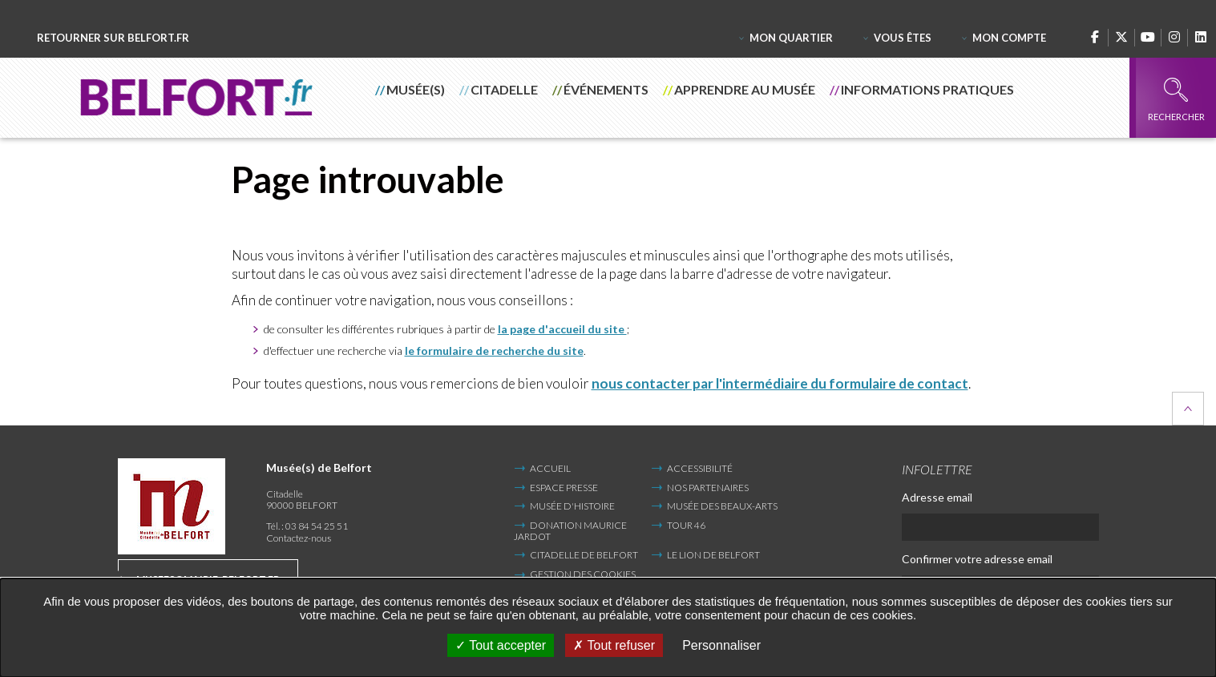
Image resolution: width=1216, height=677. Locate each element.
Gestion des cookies (583, 574)
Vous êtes (902, 37)
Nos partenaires (708, 488)
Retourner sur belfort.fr (113, 38)
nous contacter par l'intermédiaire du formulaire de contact (780, 383)
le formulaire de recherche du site (494, 350)
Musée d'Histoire (572, 506)
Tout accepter (500, 645)
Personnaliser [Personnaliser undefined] (721, 645)
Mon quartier (791, 37)
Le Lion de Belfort (713, 555)
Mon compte (1009, 37)
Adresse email (937, 497)
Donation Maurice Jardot (570, 530)
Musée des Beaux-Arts (722, 506)
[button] (411, 98)
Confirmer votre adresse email (977, 559)
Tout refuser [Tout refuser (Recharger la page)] (614, 645)
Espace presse (564, 488)
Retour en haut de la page (1188, 408)
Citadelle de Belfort (584, 555)
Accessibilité (700, 468)
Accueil (550, 468)
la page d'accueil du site (562, 329)
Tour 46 (686, 525)
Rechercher (1176, 100)
